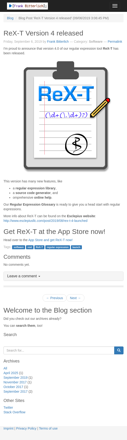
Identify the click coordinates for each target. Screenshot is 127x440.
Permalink (115, 41)
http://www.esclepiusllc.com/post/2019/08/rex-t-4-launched (45, 221)
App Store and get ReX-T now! (50, 240)
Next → (75, 298)
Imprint (8, 428)
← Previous (54, 298)
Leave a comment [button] (23, 276)
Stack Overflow (14, 412)
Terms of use (48, 428)
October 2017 (13, 387)
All (5, 368)
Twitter (8, 407)
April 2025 (10, 373)
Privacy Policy (26, 428)
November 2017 (15, 382)
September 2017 (15, 391)
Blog (10, 18)
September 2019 (15, 377)
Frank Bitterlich (58, 41)
